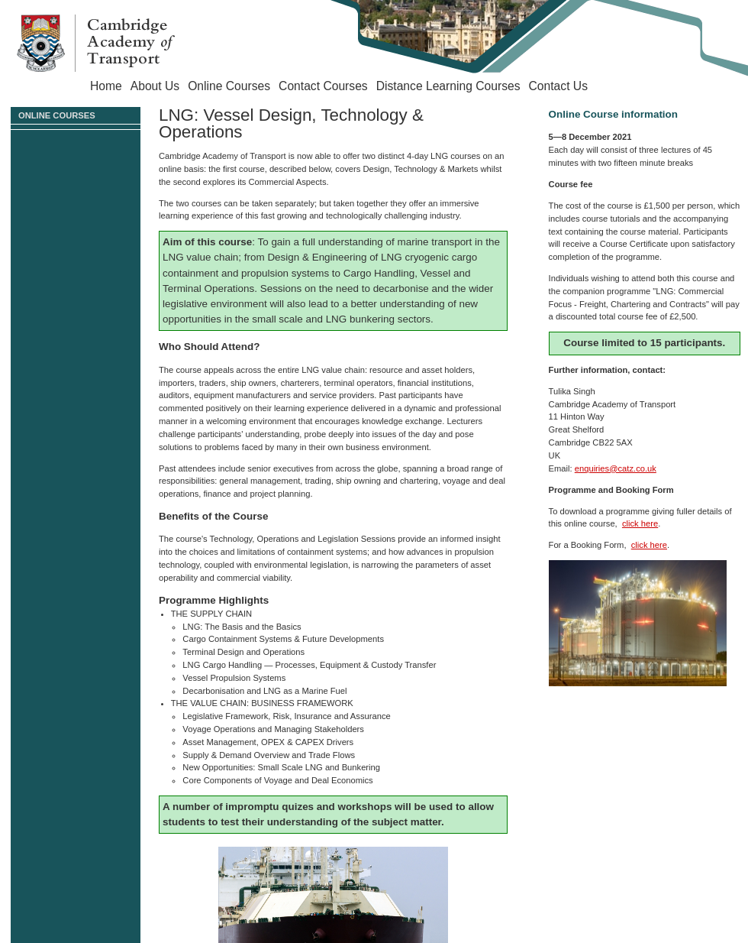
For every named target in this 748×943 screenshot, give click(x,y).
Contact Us (558, 85)
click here (640, 523)
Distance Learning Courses (448, 85)
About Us (155, 85)
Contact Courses (323, 85)
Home (106, 85)
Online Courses (229, 85)
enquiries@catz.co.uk (615, 468)
